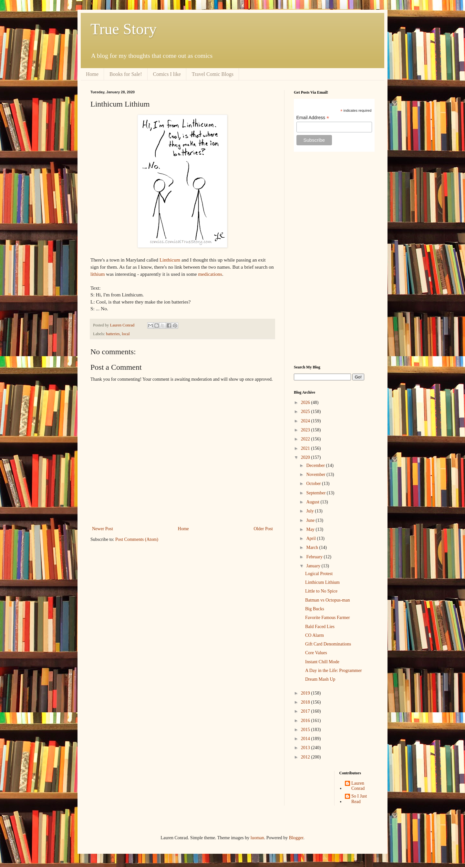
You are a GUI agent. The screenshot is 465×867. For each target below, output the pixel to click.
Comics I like (167, 74)
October (314, 483)
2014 (306, 738)
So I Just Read (359, 799)
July (310, 511)
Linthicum (170, 260)
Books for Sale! (125, 74)
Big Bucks (314, 608)
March (312, 547)
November (316, 474)
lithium (97, 274)
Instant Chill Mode (322, 661)
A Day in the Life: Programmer (333, 670)
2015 (306, 729)
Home (92, 74)
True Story (123, 28)
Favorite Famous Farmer (327, 617)
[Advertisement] (334, 258)
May (310, 529)
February (315, 556)
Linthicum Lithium (322, 582)
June (310, 520)
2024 (306, 420)
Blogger (296, 837)
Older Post (263, 528)
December (316, 465)
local (125, 334)
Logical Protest (319, 573)
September (316, 492)
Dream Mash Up (320, 679)
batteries (113, 334)
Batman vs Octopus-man (327, 600)
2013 (306, 747)
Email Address (312, 118)
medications (210, 274)
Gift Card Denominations (328, 644)
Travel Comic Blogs (212, 74)
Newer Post (102, 528)
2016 (306, 720)
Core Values (316, 652)
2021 (306, 448)
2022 (306, 439)
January (313, 565)
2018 (306, 702)
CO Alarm (314, 635)
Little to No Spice (321, 591)
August (313, 502)
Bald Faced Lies (320, 626)
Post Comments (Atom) (136, 539)
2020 (306, 457)
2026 (306, 402)
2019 (306, 693)
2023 (306, 430)
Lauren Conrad (358, 786)
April (311, 538)
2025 (306, 411)
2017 (306, 711)
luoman (257, 837)
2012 (306, 757)
